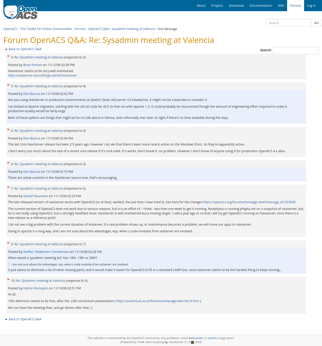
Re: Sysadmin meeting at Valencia (38, 57)
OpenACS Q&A (98, 29)
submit (212, 338)
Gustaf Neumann (36, 196)
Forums (80, 29)
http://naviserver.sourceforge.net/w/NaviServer (42, 75)
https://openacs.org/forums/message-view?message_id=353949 (249, 202)
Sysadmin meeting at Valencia (133, 29)
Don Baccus (32, 94)
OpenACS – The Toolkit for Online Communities (37, 29)
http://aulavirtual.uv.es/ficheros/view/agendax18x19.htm (158, 301)
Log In (311, 5)
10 (13, 280)
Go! (316, 23)
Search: (266, 50)
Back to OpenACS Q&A (25, 49)
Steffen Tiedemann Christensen (46, 252)
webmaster (196, 338)
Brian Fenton (33, 65)
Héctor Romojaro (36, 288)
